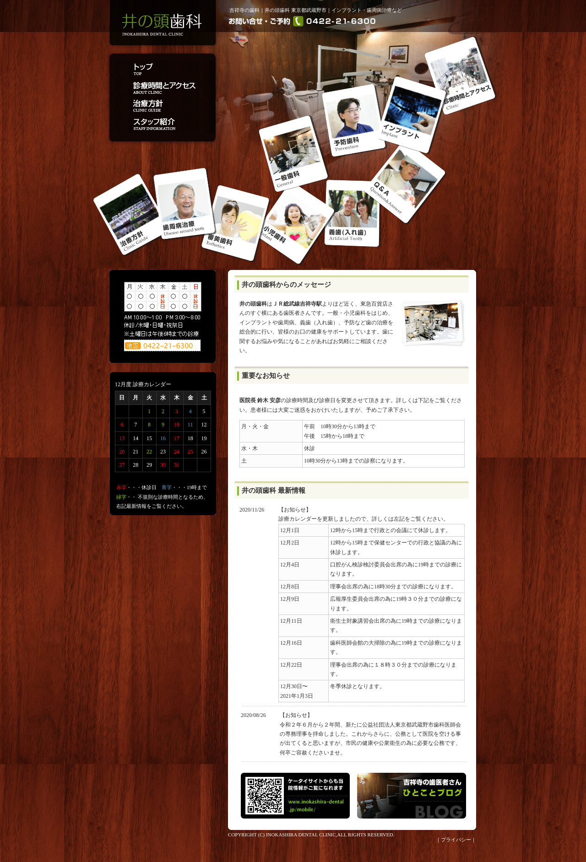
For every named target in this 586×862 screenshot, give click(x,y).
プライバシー (456, 839)
